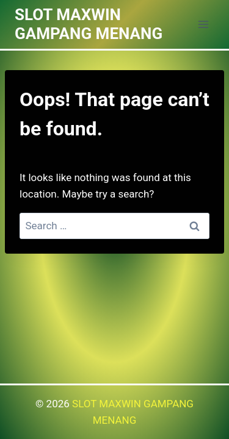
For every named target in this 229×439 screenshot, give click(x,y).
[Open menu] (203, 24)
